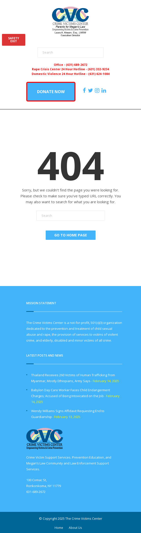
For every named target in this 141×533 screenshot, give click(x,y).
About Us (75, 528)
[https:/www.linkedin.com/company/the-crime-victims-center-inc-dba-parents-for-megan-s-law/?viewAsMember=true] (104, 90)
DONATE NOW (51, 91)
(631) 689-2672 (76, 65)
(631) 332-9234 (98, 69)
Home (59, 528)
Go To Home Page (70, 235)
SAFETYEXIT (13, 39)
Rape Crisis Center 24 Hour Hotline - (60, 69)
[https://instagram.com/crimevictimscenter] (98, 90)
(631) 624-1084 (99, 74)
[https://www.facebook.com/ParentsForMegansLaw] (85, 90)
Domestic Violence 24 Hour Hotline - (60, 74)
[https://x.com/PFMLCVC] (91, 90)
